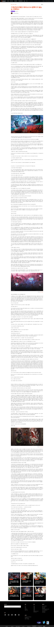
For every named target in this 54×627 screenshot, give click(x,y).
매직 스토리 (14, 4)
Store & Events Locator (45, 609)
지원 (34, 609)
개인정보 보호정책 (18, 626)
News (11, 4)
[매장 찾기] (20, 607)
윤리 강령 (12, 626)
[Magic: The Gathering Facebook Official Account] (5, 615)
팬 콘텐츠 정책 (28, 626)
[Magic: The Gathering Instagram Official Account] (19, 615)
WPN (34, 610)
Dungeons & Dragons (28, 616)
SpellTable (43, 612)
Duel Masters (27, 617)
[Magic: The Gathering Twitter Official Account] (9, 615)
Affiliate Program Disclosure (36, 611)
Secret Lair (43, 611)
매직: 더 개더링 (27, 618)
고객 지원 (23, 626)
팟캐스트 (26, 609)
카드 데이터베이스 (44, 610)
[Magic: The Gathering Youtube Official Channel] (15, 615)
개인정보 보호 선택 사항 (39, 626)
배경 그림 (26, 610)
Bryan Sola (41, 134)
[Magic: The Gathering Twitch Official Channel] (12, 615)
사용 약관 (7, 626)
